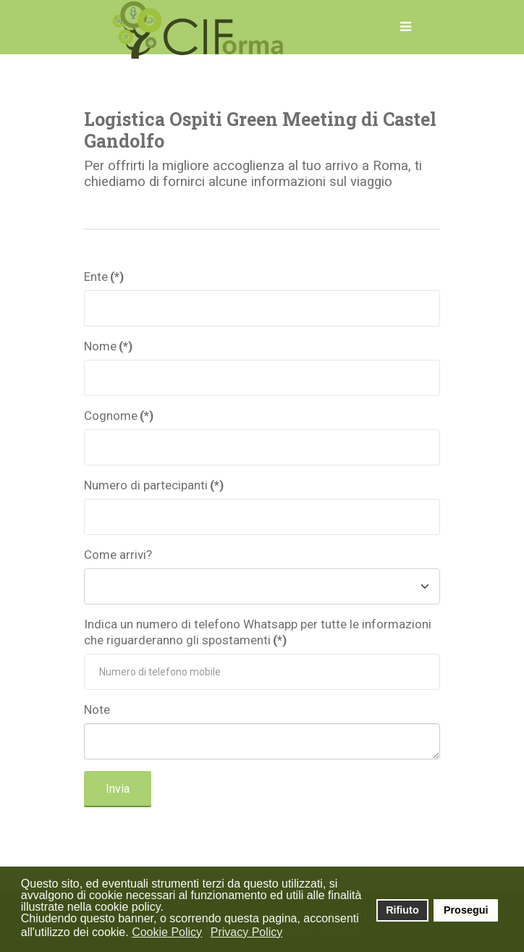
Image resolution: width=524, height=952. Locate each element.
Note (97, 709)
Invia (118, 789)
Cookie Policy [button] (167, 932)
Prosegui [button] (466, 910)
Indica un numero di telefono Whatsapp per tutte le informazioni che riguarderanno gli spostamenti (257, 632)
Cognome (118, 415)
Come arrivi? (118, 554)
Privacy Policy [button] (247, 932)
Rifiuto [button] (402, 910)
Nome (108, 346)
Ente (104, 276)
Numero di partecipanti (154, 485)
